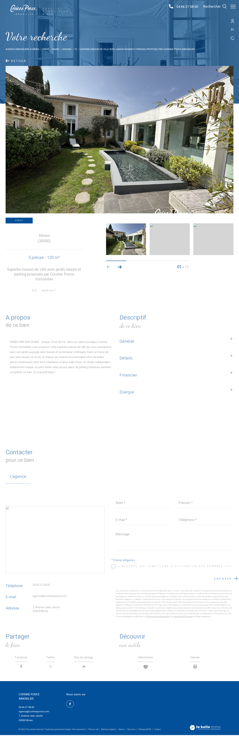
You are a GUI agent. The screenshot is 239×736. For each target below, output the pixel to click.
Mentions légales (108, 730)
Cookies (157, 730)
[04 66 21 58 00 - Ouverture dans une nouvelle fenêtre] (169, 6)
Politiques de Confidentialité (157, 616)
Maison (66, 49)
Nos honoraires (79, 730)
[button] (119, 267)
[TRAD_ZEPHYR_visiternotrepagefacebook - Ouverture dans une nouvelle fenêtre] (70, 705)
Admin (122, 730)
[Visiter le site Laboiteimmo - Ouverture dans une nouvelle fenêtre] (205, 729)
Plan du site (93, 730)
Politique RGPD (144, 730)
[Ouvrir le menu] (233, 6)
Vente (45, 49)
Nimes (55, 49)
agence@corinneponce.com (50, 596)
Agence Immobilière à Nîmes (22, 49)
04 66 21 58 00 (185, 6)
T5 (76, 49)
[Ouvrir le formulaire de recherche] (213, 6)
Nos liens (131, 730)
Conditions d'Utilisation (183, 616)
